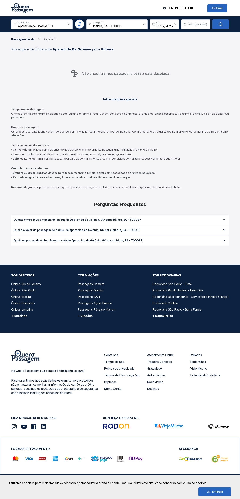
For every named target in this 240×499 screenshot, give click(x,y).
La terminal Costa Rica (205, 375)
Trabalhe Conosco (159, 362)
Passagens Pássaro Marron (96, 309)
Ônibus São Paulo (23, 290)
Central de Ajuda (181, 8)
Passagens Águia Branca (95, 303)
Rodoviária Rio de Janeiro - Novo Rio (177, 290)
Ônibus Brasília (21, 297)
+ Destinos (19, 316)
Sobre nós (111, 355)
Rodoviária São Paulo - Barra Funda (176, 309)
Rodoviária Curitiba (165, 303)
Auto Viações (156, 375)
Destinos (153, 389)
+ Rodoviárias (162, 316)
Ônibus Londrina (22, 309)
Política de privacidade (119, 368)
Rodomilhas (198, 362)
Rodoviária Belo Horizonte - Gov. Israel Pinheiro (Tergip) (190, 297)
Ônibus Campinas (23, 303)
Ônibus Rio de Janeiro (26, 284)
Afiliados (196, 355)
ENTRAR (217, 8)
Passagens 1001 (89, 297)
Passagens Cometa (91, 284)
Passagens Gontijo (90, 290)
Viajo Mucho (198, 368)
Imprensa (110, 382)
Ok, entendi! (215, 492)
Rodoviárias (155, 382)
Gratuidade (154, 368)
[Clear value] (175, 24)
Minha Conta (112, 389)
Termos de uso (114, 362)
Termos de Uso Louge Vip (121, 375)
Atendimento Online (160, 355)
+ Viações (85, 316)
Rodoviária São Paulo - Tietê (172, 284)
